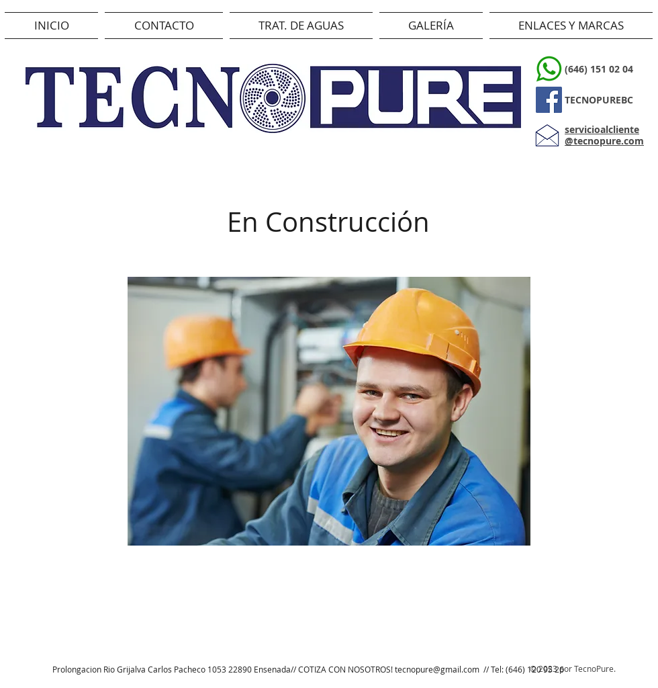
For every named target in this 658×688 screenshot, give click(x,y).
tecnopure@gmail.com (437, 669)
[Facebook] (549, 100)
